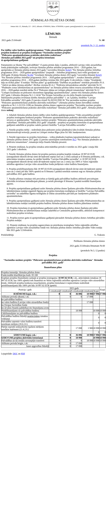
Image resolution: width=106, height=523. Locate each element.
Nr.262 (30, 75)
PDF (23, 353)
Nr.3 (74, 139)
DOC (15, 353)
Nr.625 (68, 70)
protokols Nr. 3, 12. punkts (93, 45)
